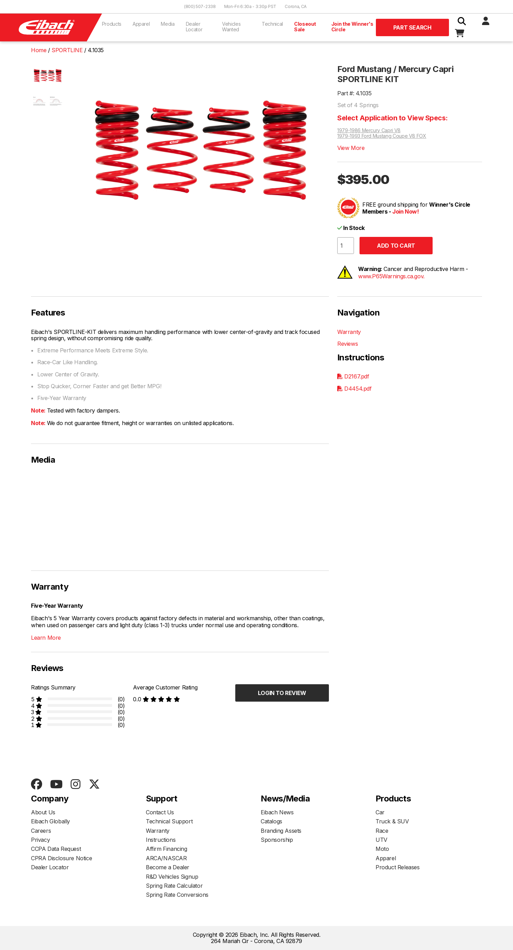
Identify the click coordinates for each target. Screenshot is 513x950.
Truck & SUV (392, 821)
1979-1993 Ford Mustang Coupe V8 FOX (381, 136)
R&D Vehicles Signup (172, 876)
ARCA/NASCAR (166, 858)
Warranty (349, 331)
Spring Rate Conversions (177, 895)
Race (382, 831)
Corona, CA (296, 6)
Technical (272, 24)
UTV (381, 840)
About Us (43, 812)
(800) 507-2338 (200, 6)
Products (111, 24)
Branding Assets (281, 831)
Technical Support (169, 821)
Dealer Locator (194, 26)
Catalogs (271, 821)
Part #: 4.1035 (354, 93)
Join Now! (405, 211)
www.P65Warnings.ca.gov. (391, 276)
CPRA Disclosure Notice (61, 858)
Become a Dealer (167, 867)
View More (350, 148)
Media (167, 24)
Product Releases (398, 867)
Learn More (46, 637)
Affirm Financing (166, 849)
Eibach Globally (50, 821)
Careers (41, 831)
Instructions (160, 840)
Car (380, 812)
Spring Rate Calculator (174, 886)
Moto (382, 849)
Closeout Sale (305, 26)
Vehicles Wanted (231, 26)
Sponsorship (277, 840)
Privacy (40, 840)
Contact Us (160, 812)
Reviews (347, 343)
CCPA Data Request (56, 849)
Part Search (412, 27)
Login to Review (282, 692)
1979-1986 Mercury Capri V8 (369, 130)
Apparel (141, 24)
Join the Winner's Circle (352, 26)
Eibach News (277, 812)
